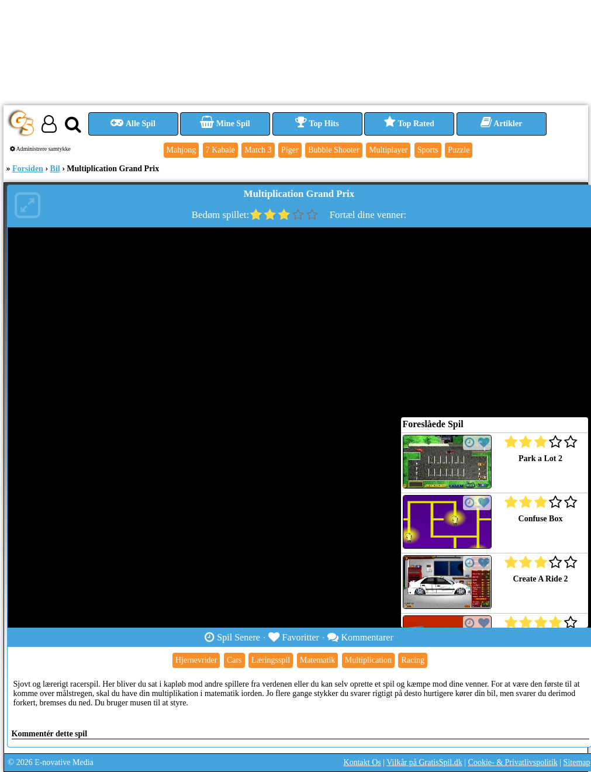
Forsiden (27, 168)
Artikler (502, 123)
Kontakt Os (362, 762)
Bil (55, 168)
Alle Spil (132, 123)
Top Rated (409, 123)
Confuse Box (541, 518)
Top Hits (316, 123)
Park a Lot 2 (540, 458)
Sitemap (577, 762)
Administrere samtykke (40, 149)
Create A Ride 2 (540, 578)
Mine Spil (225, 123)
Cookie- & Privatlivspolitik (513, 762)
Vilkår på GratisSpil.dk (424, 762)
